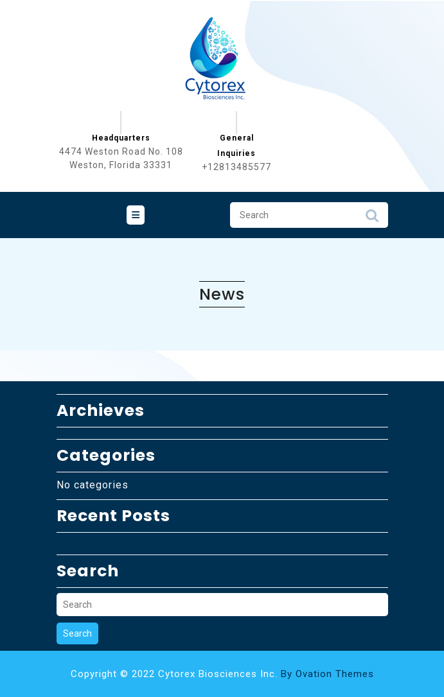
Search (372, 219)
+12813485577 (236, 167)
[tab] (136, 215)
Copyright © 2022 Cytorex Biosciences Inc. (222, 674)
